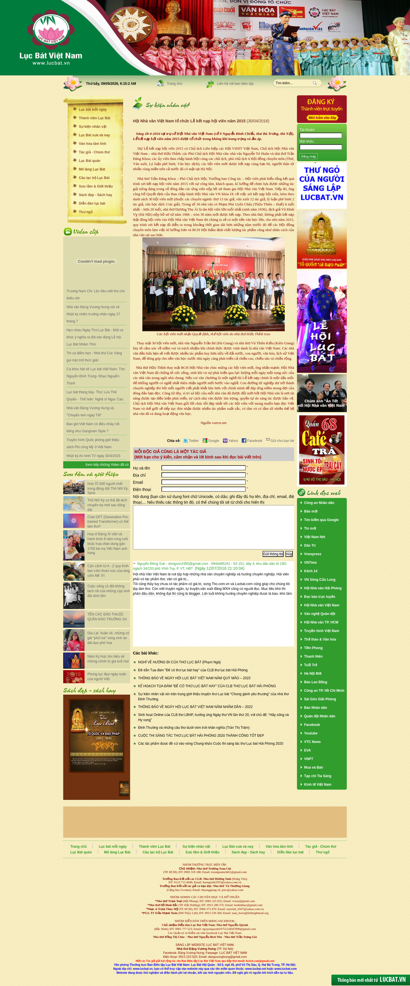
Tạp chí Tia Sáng (317, 776)
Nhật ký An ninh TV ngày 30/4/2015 (93, 456)
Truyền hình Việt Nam (321, 631)
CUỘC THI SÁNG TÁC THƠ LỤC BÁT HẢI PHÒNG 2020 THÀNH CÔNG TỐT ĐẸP (201, 744)
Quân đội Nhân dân (319, 716)
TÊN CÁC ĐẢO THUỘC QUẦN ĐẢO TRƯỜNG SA (107, 616)
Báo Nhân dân (315, 708)
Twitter (191, 441)
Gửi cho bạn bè (280, 441)
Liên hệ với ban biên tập (235, 84)
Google (211, 441)
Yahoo (230, 441)
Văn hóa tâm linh (92, 144)
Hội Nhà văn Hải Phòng (323, 588)
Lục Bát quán (90, 161)
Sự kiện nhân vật (92, 127)
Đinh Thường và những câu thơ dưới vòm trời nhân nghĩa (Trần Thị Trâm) (193, 736)
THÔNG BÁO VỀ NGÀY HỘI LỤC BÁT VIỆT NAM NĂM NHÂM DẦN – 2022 (195, 715)
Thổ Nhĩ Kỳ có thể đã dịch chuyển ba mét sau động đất (107, 505)
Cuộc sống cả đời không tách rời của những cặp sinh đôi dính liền (108, 591)
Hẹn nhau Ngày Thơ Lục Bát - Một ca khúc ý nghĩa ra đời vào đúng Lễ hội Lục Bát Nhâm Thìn (95, 337)
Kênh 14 (310, 571)
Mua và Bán (313, 767)
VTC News (312, 742)
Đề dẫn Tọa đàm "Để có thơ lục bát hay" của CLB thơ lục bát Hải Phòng (192, 679)
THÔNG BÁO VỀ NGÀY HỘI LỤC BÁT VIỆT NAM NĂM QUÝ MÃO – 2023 (194, 687)
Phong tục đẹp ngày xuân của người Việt (106, 676)
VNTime (310, 563)
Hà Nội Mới (312, 674)
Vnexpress (312, 554)
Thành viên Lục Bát (94, 118)
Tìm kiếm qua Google (321, 520)
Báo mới (310, 511)
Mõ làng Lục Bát (92, 169)
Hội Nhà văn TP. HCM (321, 622)
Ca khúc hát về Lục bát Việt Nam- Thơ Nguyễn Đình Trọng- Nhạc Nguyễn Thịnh (96, 376)
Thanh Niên (313, 656)
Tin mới (310, 528)
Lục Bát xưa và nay (94, 135)
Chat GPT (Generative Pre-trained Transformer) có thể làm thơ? (108, 521)
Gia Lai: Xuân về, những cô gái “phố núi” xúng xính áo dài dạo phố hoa (108, 638)
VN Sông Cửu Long (319, 580)
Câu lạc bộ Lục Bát (94, 178)
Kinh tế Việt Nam (317, 785)
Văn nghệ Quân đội (319, 614)
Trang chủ (174, 84)
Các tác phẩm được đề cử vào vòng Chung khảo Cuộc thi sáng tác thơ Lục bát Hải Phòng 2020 (210, 752)
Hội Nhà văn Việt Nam (321, 605)
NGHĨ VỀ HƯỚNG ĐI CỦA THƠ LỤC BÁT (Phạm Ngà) (179, 671)
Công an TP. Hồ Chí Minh (324, 691)
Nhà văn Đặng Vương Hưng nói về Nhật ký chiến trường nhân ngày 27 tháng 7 (93, 314)
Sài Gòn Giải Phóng (320, 699)
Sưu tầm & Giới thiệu (96, 186)
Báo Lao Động (315, 682)
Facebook (252, 441)
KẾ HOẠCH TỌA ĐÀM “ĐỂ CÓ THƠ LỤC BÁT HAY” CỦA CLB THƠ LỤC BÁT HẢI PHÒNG (207, 695)
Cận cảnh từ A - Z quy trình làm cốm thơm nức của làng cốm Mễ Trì (108, 571)
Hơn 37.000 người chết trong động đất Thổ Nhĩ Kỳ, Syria (108, 488)
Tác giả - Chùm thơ (94, 152)
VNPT (308, 759)
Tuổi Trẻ (310, 665)
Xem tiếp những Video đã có (107, 465)
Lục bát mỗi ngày (93, 110)
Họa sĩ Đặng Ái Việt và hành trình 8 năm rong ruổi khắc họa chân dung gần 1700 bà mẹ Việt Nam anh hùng (107, 543)
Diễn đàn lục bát (92, 203)
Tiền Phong (313, 648)
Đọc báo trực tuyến (319, 597)
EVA (307, 750)
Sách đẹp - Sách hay (95, 195)
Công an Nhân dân (319, 503)
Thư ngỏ (86, 212)
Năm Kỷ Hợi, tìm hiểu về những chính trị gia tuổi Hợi (108, 658)
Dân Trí (310, 545)
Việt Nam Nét (314, 537)
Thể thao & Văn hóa (320, 639)
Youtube (310, 733)
